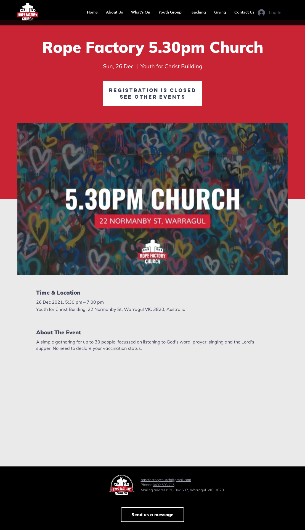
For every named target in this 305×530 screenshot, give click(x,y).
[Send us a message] (152, 514)
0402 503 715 (163, 484)
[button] (114, 12)
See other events (152, 97)
